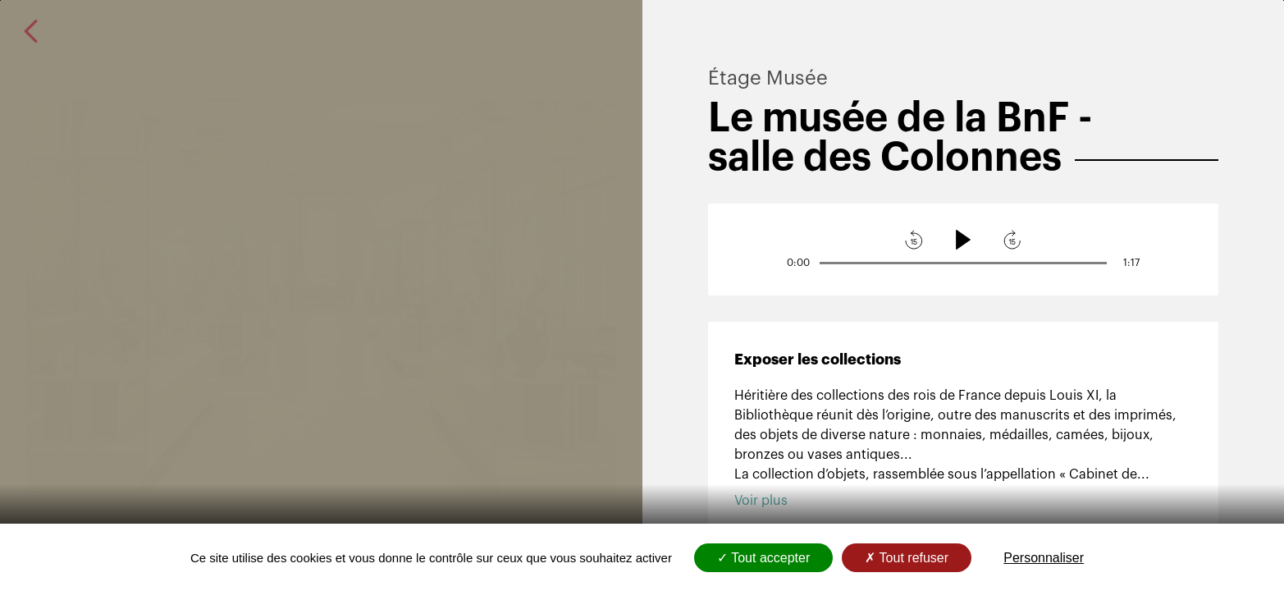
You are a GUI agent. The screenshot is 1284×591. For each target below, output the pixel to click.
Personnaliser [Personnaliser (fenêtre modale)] (1043, 558)
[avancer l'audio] (1012, 240)
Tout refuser (906, 558)
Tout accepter (763, 558)
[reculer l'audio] (914, 240)
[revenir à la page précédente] (31, 31)
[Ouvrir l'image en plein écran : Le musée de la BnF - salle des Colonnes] (321, 295)
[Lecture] (963, 240)
